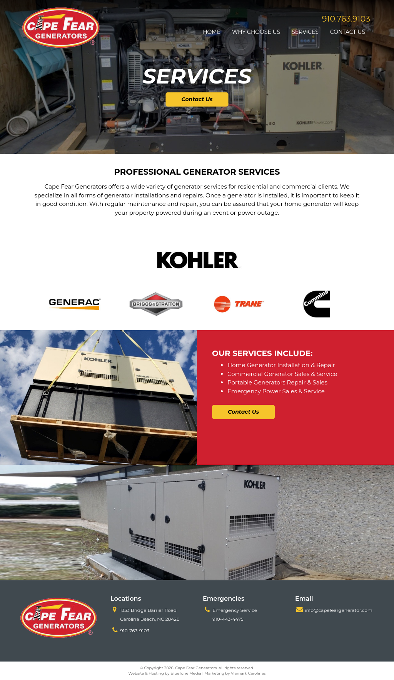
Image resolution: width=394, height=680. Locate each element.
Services (305, 31)
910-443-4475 (227, 619)
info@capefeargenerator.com (338, 610)
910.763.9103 (346, 18)
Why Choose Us (256, 31)
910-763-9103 (134, 630)
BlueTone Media (185, 673)
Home (211, 31)
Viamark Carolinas (248, 673)
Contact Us (347, 31)
